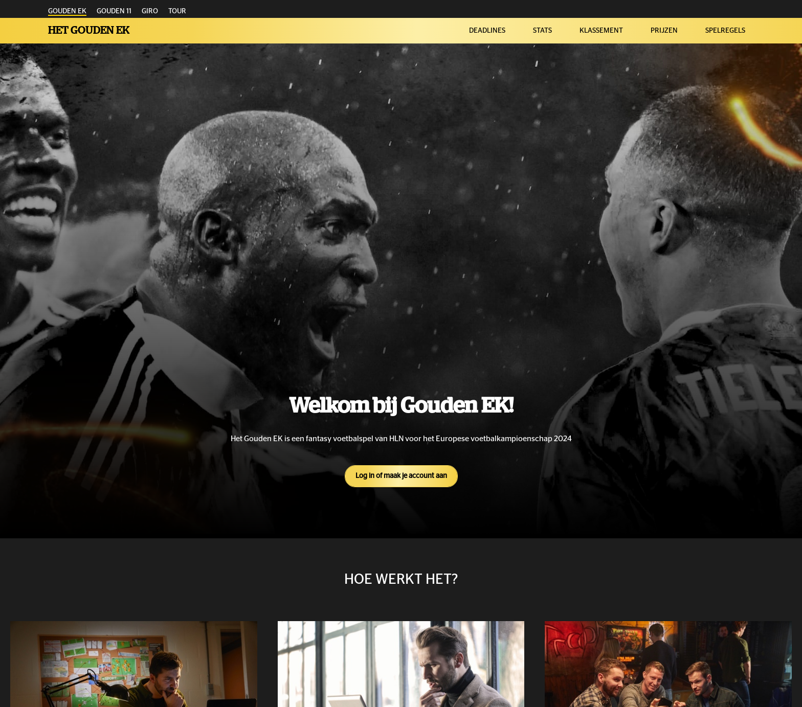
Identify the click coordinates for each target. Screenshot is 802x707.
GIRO (150, 11)
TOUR (177, 11)
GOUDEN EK (67, 11)
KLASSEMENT (601, 30)
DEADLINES (487, 30)
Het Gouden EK (89, 30)
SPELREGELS (725, 30)
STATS (542, 30)
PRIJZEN (664, 30)
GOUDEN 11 (114, 11)
